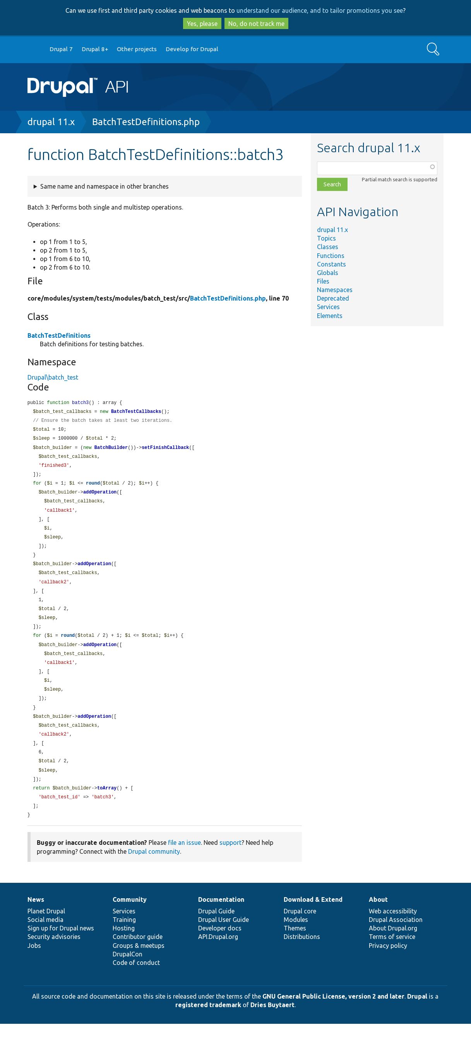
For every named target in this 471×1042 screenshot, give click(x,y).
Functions (330, 255)
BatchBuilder (111, 450)
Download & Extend (313, 917)
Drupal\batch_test (52, 377)
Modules (296, 937)
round (93, 487)
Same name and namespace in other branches (104, 186)
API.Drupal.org (218, 954)
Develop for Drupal (192, 49)
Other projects (137, 49)
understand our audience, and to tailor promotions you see (319, 10)
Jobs (34, 963)
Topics (326, 238)
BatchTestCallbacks (136, 412)
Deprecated (333, 298)
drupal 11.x (51, 122)
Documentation (221, 917)
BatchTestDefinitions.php (146, 122)
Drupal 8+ (95, 49)
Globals (327, 272)
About (378, 917)
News (35, 917)
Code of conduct (136, 980)
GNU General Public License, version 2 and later (333, 1014)
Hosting (124, 946)
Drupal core (300, 929)
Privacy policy (388, 963)
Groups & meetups (138, 963)
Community (130, 917)
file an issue (184, 860)
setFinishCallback (165, 450)
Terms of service (392, 954)
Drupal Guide (216, 929)
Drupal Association (396, 937)
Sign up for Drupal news (60, 946)
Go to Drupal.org (34, 49)
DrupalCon (127, 972)
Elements (330, 315)
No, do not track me (256, 23)
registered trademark (208, 1023)
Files (323, 281)
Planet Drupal (46, 929)
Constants (331, 264)
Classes (327, 246)
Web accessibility (393, 929)
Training (124, 937)
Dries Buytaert (272, 1023)
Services (328, 306)
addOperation (99, 496)
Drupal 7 (61, 49)
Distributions (302, 954)
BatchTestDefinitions (59, 335)
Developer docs (219, 946)
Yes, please (202, 23)
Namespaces (335, 289)
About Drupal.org (393, 946)
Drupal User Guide (223, 937)
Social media (45, 937)
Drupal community (154, 869)
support (230, 860)
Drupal (417, 1014)
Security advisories (53, 954)
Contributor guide (138, 954)
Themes (295, 946)
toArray (106, 805)
